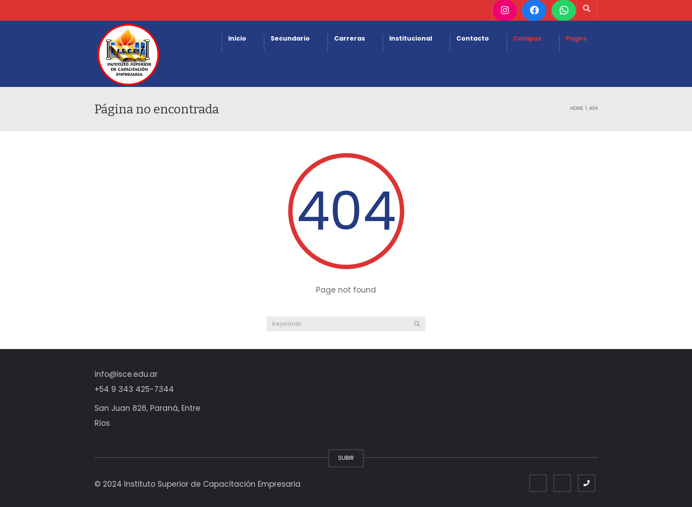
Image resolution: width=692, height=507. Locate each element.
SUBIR (346, 458)
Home (576, 108)
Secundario (290, 38)
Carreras (349, 38)
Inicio (237, 38)
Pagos (576, 38)
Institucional (410, 38)
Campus (527, 38)
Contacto (472, 38)
